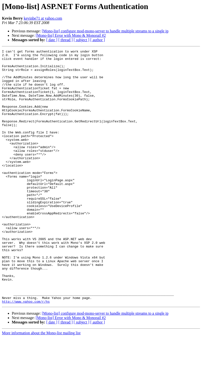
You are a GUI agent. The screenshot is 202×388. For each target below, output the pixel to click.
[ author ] (97, 40)
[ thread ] (65, 40)
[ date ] (51, 40)
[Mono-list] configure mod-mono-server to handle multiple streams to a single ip (105, 31)
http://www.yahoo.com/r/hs (26, 352)
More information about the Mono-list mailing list (41, 384)
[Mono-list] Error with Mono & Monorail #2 (71, 35)
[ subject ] (81, 40)
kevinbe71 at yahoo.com (43, 18)
